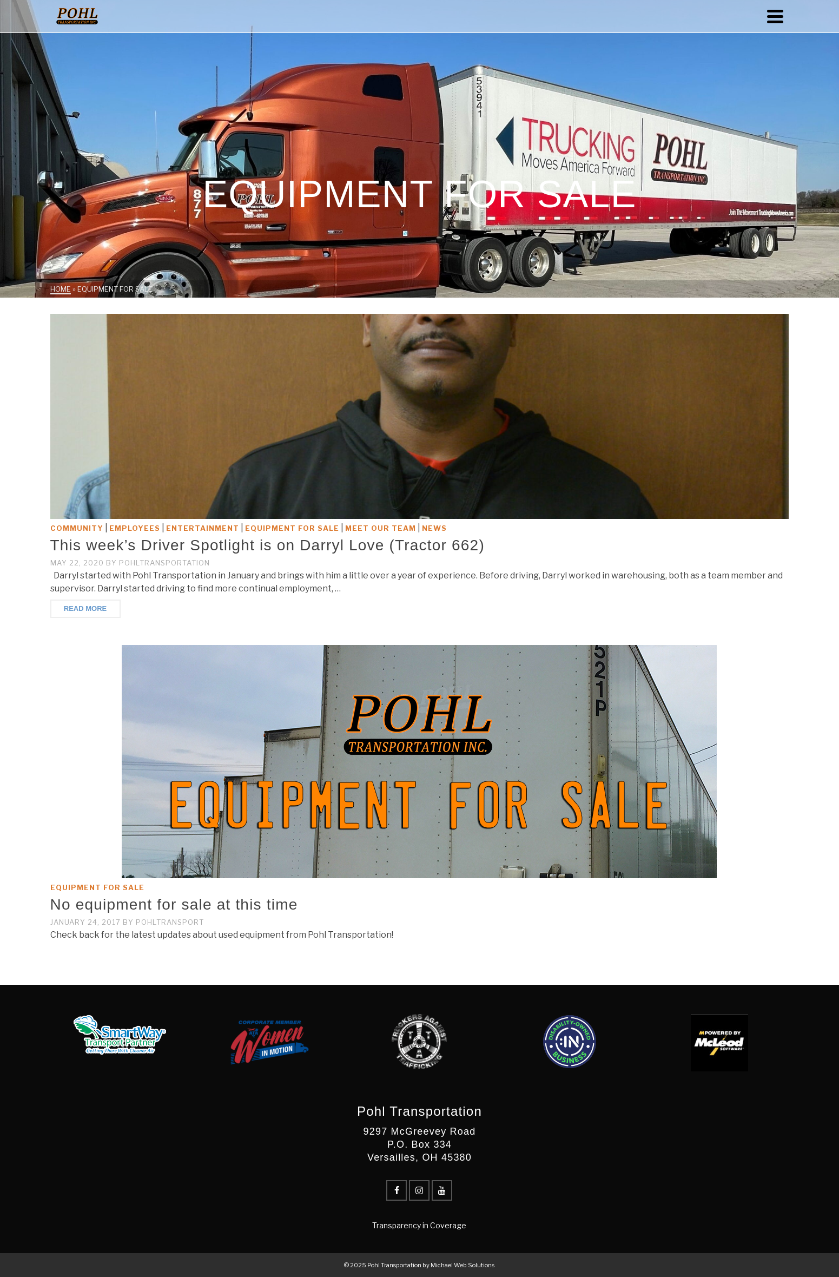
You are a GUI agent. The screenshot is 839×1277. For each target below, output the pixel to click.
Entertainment (202, 528)
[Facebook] (396, 1190)
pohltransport (170, 922)
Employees (134, 528)
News (434, 528)
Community (76, 528)
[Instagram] (419, 1190)
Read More (85, 608)
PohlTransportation (164, 562)
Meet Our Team (380, 528)
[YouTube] (442, 1190)
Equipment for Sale (292, 528)
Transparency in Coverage (419, 1225)
